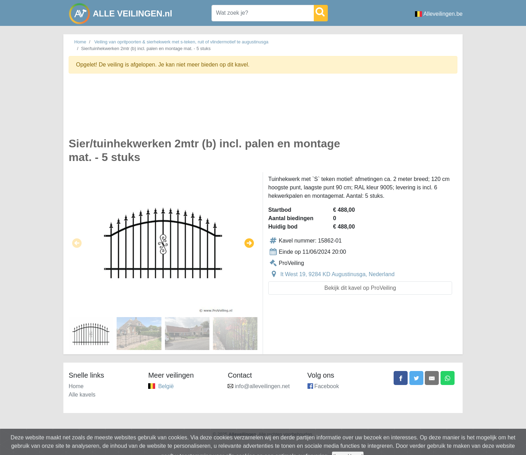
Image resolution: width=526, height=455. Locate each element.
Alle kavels (82, 395)
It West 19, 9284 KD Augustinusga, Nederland (337, 274)
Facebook (326, 386)
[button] (77, 243)
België (166, 386)
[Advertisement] (263, 109)
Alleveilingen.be (439, 14)
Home (80, 41)
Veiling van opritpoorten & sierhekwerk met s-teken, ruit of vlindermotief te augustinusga (181, 41)
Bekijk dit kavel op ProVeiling (360, 288)
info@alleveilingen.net (262, 386)
